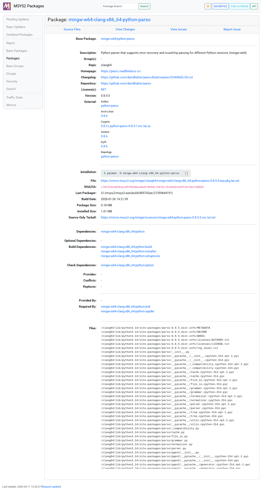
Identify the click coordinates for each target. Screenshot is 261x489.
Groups (11, 73)
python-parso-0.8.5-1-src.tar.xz (130, 126)
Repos (10, 43)
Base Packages (16, 51)
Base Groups (15, 66)
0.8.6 (104, 116)
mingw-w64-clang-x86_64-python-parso (109, 19)
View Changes (125, 29)
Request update (51, 486)
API (254, 6)
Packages (13, 58)
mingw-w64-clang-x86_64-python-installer (128, 251)
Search (144, 6)
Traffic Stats (14, 97)
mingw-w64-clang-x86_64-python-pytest (127, 265)
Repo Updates (15, 27)
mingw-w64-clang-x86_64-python (123, 231)
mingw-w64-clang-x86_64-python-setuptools (130, 256)
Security (11, 81)
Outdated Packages (19, 35)
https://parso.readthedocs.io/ (121, 71)
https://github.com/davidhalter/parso (126, 83)
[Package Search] (120, 6)
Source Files (72, 29)
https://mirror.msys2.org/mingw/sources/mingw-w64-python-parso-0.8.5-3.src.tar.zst (158, 217)
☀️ (208, 6)
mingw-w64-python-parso (118, 39)
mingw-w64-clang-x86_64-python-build (126, 247)
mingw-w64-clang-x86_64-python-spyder (127, 311)
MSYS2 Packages (23, 6)
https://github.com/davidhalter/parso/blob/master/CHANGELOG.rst (147, 77)
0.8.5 (104, 126)
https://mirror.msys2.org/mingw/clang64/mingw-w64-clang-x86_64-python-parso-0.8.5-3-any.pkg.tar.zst (170, 181)
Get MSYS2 (220, 6)
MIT (103, 89)
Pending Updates (17, 19)
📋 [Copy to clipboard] (186, 173)
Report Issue (232, 29)
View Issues (178, 29)
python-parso (110, 106)
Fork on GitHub (239, 6)
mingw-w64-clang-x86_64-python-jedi (125, 306)
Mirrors (11, 105)
